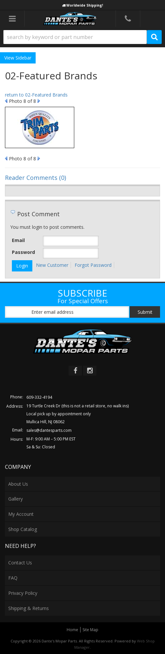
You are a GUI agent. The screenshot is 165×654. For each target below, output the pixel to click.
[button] (82, 37)
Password (23, 252)
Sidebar (23, 58)
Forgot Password (93, 265)
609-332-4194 (39, 397)
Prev (6, 101)
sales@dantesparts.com (49, 430)
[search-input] (75, 37)
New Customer (52, 265)
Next (39, 101)
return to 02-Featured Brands (36, 95)
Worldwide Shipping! (84, 5)
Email (18, 240)
